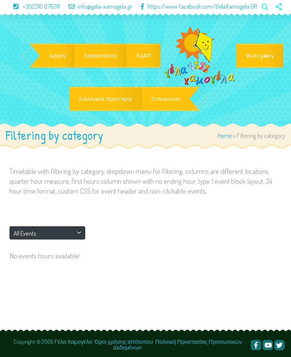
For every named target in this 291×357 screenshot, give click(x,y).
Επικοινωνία (166, 99)
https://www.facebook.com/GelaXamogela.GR (195, 6)
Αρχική (57, 56)
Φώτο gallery (259, 56)
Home (224, 135)
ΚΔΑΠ (143, 56)
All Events (25, 233)
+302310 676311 (33, 6)
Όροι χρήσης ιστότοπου (123, 341)
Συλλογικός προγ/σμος (105, 99)
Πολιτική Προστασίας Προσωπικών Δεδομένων (177, 344)
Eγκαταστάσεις (101, 56)
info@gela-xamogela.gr (96, 6)
